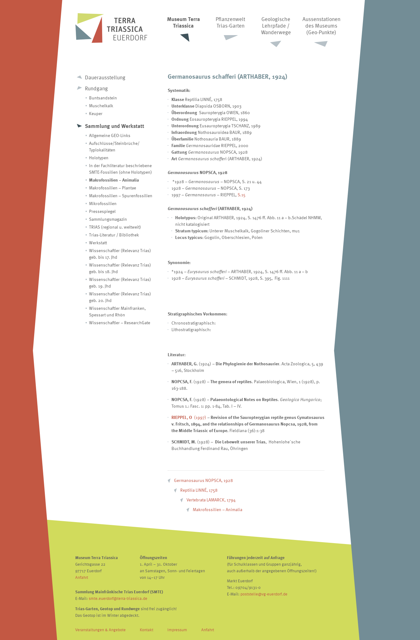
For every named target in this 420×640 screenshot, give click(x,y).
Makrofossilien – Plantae (112, 187)
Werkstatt (98, 242)
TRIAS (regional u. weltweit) (115, 227)
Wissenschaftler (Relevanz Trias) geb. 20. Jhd (120, 297)
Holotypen (98, 157)
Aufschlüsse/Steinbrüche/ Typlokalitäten (114, 146)
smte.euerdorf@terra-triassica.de (118, 598)
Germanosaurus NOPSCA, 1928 (203, 480)
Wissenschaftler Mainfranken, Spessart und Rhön (117, 311)
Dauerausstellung (105, 77)
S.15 (241, 194)
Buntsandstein (103, 97)
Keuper (95, 113)
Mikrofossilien (103, 203)
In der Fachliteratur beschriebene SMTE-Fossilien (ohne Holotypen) (120, 168)
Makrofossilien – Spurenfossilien (120, 195)
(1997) (188, 417)
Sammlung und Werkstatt (114, 126)
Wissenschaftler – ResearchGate (119, 322)
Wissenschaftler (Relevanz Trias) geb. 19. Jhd (120, 282)
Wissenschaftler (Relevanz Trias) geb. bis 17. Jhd (120, 253)
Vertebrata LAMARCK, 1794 (211, 499)
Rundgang (96, 88)
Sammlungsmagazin (108, 219)
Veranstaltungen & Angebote (100, 630)
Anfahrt (81, 577)
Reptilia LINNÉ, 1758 (199, 490)
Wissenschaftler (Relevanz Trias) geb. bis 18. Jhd (120, 268)
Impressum (177, 630)
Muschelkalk (101, 105)
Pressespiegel (102, 211)
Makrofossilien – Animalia (114, 180)
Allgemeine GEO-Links (109, 135)
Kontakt (146, 630)
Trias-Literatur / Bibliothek (114, 234)
